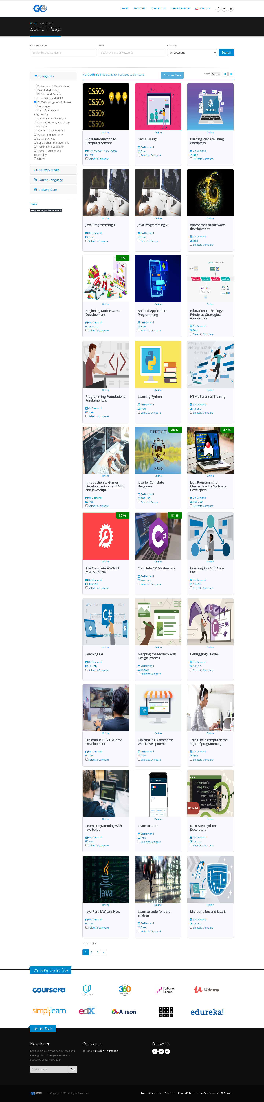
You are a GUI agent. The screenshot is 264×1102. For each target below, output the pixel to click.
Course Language (48, 180)
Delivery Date (45, 190)
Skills (101, 45)
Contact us (158, 8)
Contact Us (92, 1044)
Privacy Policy (185, 1093)
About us (139, 8)
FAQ (143, 1093)
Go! (73, 1069)
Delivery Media (46, 170)
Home (124, 8)
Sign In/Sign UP (180, 8)
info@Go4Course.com (107, 1050)
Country (172, 45)
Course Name (38, 45)
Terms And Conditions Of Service (214, 1093)
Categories (44, 76)
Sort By (207, 73)
